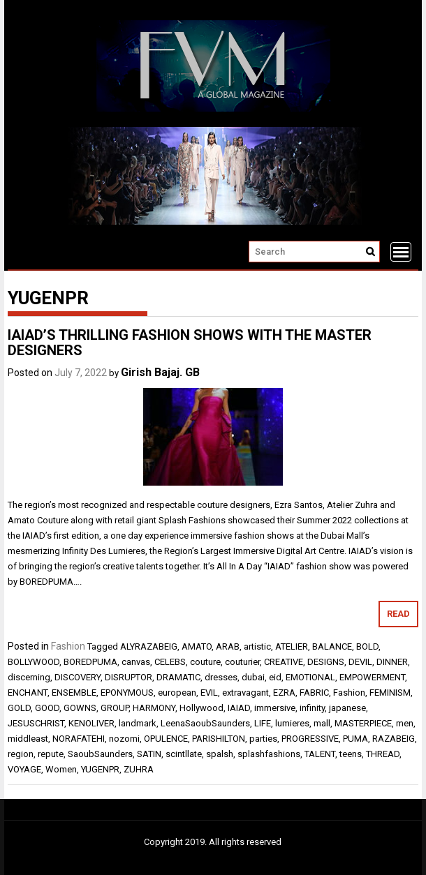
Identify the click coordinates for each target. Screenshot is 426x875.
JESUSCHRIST (36, 723)
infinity (312, 708)
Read (398, 613)
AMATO (197, 646)
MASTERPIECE (363, 723)
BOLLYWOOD (33, 662)
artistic (257, 646)
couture (205, 662)
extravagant (245, 692)
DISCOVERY (77, 677)
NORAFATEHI (78, 738)
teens (350, 754)
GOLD (19, 708)
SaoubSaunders (100, 754)
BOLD (367, 646)
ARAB (228, 646)
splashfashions (268, 754)
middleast (28, 738)
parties (263, 738)
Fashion (68, 646)
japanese (347, 708)
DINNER (392, 662)
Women (61, 769)
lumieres (292, 723)
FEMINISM (390, 692)
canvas (136, 662)
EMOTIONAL (310, 677)
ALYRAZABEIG (148, 646)
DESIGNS (325, 662)
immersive (274, 708)
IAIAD (239, 708)
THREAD (382, 754)
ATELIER (291, 646)
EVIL (209, 692)
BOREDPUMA (90, 662)
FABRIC (314, 692)
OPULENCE (166, 738)
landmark (137, 723)
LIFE (262, 723)
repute (51, 754)
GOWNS (80, 708)
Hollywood (201, 708)
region (21, 754)
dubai (253, 677)
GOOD (47, 708)
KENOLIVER (91, 723)
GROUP (114, 708)
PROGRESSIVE (310, 738)
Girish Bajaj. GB (160, 372)
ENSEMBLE (74, 692)
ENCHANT (27, 692)
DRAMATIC (178, 677)
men (404, 723)
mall (322, 723)
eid (275, 677)
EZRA (284, 692)
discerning (29, 677)
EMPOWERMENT (372, 677)
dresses (221, 677)
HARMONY (154, 708)
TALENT (319, 754)
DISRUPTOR (128, 677)
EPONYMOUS (127, 692)
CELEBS (170, 662)
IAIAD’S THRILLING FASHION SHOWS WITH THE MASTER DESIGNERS (190, 343)
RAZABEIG (393, 738)
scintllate (184, 754)
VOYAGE (24, 769)
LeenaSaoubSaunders (205, 723)
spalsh (219, 754)
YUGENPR (100, 769)
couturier (242, 662)
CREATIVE (283, 662)
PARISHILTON (218, 738)
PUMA (355, 738)
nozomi (124, 738)
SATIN (149, 754)
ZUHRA (139, 769)
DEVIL (360, 662)
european (177, 692)
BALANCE (332, 646)
